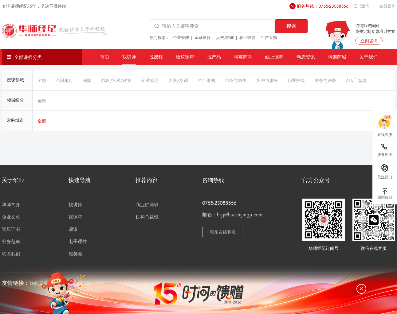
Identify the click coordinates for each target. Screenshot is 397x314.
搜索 (291, 25)
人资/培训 (225, 38)
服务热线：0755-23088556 (322, 6)
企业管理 (181, 38)
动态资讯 (306, 57)
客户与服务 (267, 80)
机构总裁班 (147, 217)
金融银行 (202, 38)
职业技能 (247, 38)
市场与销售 (235, 80)
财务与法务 (325, 80)
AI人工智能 (356, 80)
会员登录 (387, 6)
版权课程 (185, 57)
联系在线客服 (223, 232)
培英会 (75, 253)
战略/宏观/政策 (116, 80)
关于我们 (368, 57)
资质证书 (11, 229)
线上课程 (274, 57)
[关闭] (361, 289)
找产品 (214, 57)
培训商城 (337, 57)
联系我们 (11, 253)
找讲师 (129, 56)
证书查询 (361, 6)
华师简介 (11, 204)
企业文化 (11, 217)
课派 (73, 229)
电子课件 (78, 241)
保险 (87, 80)
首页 (104, 57)
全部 (41, 80)
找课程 (156, 57)
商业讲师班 (147, 204)
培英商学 (243, 57)
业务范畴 (11, 241)
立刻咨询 (369, 41)
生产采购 (269, 38)
